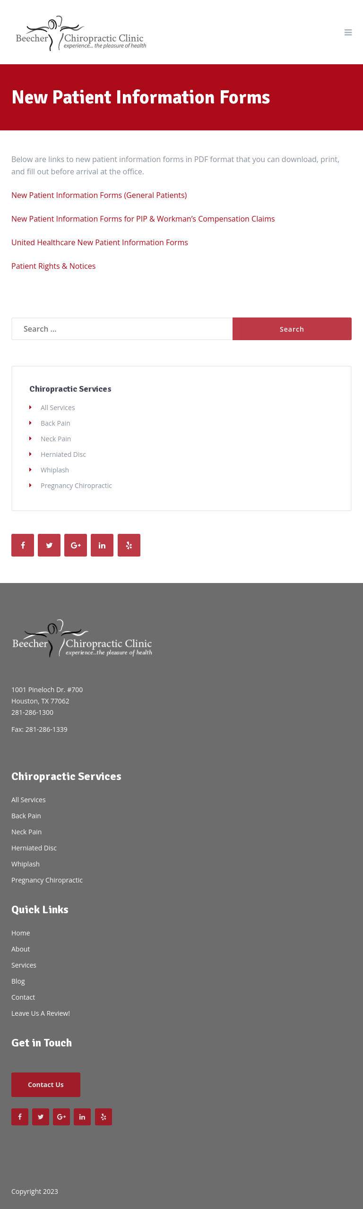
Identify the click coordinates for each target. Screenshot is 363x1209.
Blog (18, 981)
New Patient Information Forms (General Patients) (99, 195)
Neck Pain (56, 438)
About (20, 948)
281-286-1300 (32, 712)
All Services (58, 407)
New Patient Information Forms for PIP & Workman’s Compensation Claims (143, 219)
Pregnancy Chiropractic (76, 485)
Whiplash (55, 469)
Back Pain (55, 423)
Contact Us (46, 1084)
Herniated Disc (63, 454)
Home (20, 932)
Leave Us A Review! (40, 1013)
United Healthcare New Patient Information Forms (99, 242)
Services (23, 964)
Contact (23, 997)
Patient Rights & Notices (53, 266)
